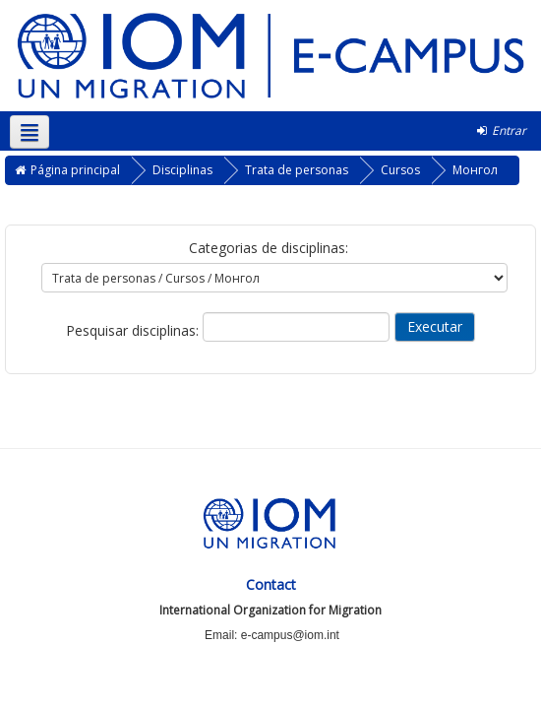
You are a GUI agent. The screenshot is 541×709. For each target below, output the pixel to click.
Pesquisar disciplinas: (134, 330)
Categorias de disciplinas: (268, 247)
